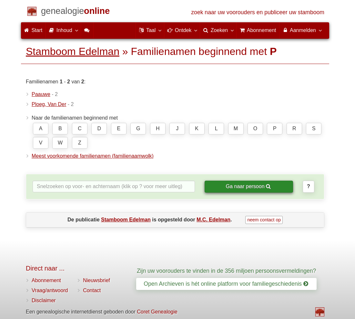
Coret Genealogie (157, 311)
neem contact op (264, 219)
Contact (92, 290)
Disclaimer (44, 300)
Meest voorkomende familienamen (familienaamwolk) (93, 156)
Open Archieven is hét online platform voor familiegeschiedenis (226, 284)
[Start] (75, 12)
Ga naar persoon (248, 186)
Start (33, 30)
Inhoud (63, 30)
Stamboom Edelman (72, 51)
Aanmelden (302, 30)
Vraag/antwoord (50, 290)
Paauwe (41, 94)
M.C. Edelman (213, 219)
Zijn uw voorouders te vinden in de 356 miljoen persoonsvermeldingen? (226, 271)
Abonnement (46, 280)
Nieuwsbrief (96, 280)
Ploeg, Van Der (49, 104)
